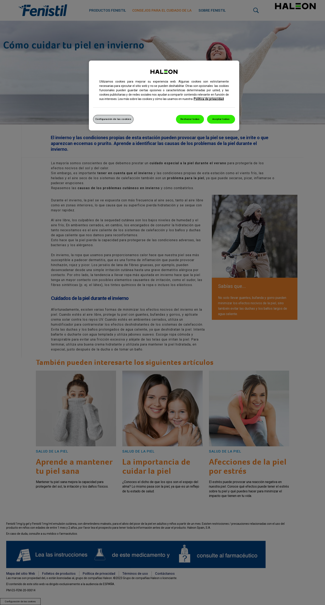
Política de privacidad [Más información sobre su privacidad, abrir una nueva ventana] (209, 99)
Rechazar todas (190, 119)
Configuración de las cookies (113, 119)
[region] (164, 95)
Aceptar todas (220, 119)
